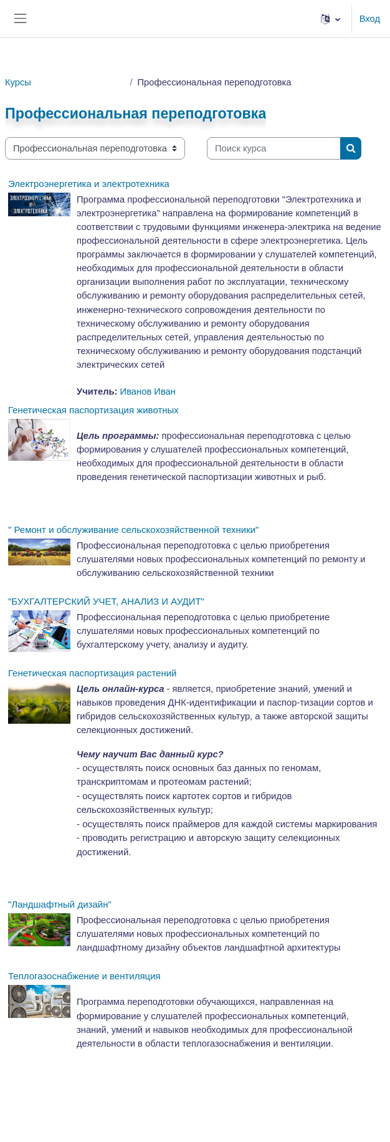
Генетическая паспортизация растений (92, 673)
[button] (330, 18)
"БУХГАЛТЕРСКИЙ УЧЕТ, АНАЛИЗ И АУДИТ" (106, 601)
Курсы (18, 82)
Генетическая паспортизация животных (93, 410)
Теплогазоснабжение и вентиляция (84, 976)
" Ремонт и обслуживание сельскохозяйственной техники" (133, 529)
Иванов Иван (148, 391)
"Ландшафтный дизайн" (60, 904)
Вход (369, 19)
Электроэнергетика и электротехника (88, 183)
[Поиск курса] (274, 148)
